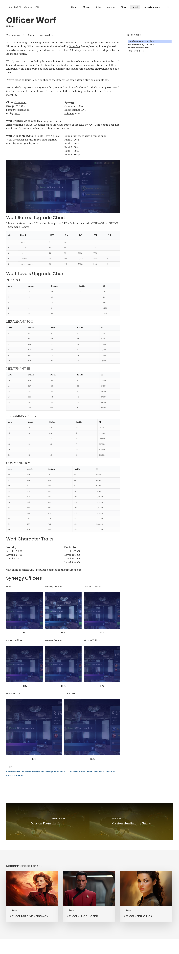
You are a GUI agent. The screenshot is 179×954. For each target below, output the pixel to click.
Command (20, 102)
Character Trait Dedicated (18, 771)
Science (69, 113)
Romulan (74, 46)
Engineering (71, 110)
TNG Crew (21, 106)
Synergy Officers (136, 51)
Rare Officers (106, 771)
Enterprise (62, 80)
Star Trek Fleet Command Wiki (24, 7)
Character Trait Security (41, 771)
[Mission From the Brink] (48, 821)
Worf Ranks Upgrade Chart (141, 41)
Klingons (11, 68)
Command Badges (18, 227)
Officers (10, 26)
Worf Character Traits (139, 48)
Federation (48, 50)
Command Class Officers (63, 771)
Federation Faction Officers (87, 771)
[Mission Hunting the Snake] (131, 821)
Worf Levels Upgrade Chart (141, 44)
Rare (17, 113)
